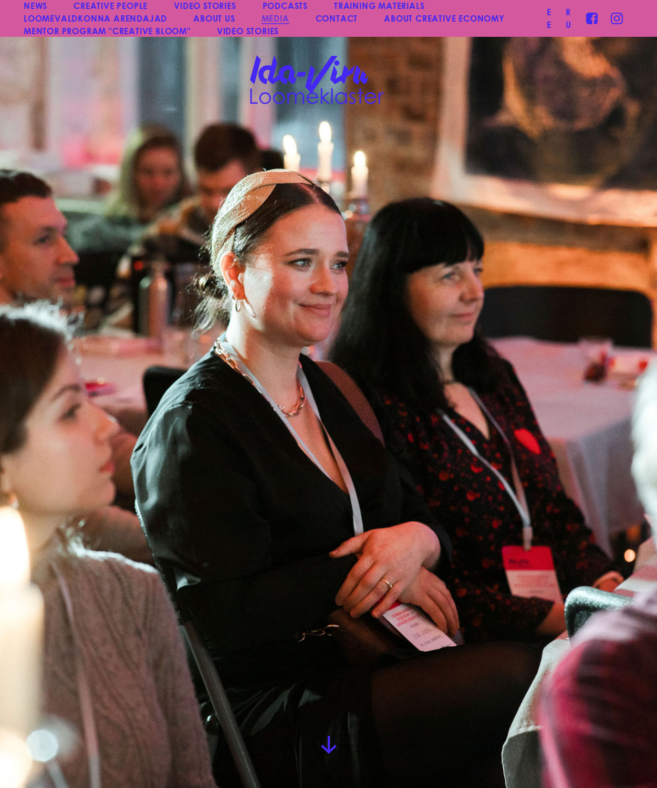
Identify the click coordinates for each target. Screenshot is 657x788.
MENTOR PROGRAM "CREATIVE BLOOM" (107, 31)
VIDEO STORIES (205, 6)
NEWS (35, 6)
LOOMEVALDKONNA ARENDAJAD (95, 18)
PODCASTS (285, 6)
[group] (328, 394)
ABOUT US (214, 18)
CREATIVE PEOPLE (111, 6)
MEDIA (275, 18)
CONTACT (337, 18)
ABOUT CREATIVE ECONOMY (444, 18)
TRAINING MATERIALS (379, 6)
